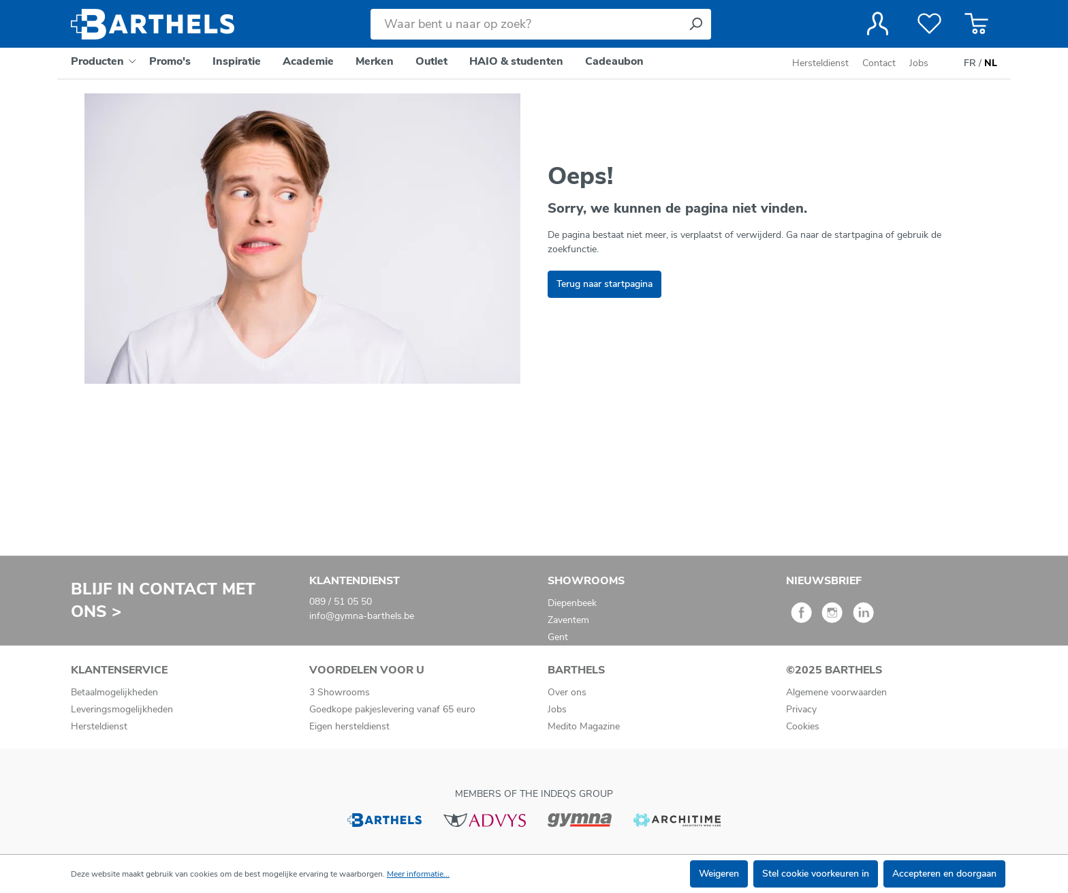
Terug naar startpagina (604, 283)
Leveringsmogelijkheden (122, 709)
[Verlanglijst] (929, 23)
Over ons (567, 692)
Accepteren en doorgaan (944, 873)
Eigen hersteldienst (349, 726)
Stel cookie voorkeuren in (815, 873)
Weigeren (719, 873)
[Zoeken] (695, 24)
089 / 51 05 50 (340, 601)
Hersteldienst (820, 63)
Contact (879, 63)
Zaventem (568, 620)
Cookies (802, 726)
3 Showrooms (339, 692)
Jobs (918, 63)
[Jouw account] (877, 23)
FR (970, 63)
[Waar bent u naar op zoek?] (525, 24)
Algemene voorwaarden (836, 692)
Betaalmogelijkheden (114, 692)
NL (990, 63)
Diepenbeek (572, 602)
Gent (558, 637)
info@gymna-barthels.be (361, 615)
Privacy (801, 709)
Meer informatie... (418, 873)
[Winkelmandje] (976, 23)
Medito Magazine (584, 726)
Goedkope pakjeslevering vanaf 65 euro (392, 709)
